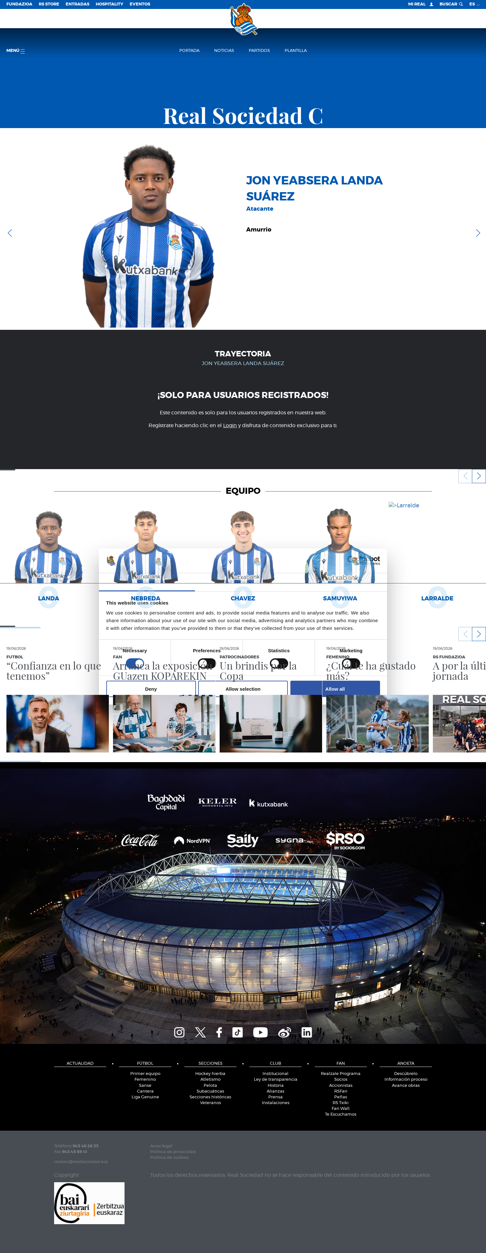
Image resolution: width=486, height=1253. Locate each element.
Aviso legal (161, 1146)
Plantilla (296, 51)
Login (230, 425)
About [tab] (339, 581)
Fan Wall (341, 1109)
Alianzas (275, 1091)
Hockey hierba (210, 1074)
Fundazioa (19, 4)
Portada (189, 51)
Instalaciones (275, 1103)
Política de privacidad (173, 1152)
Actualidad (80, 1064)
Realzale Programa (340, 1074)
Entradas (77, 4)
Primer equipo (145, 1074)
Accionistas (340, 1086)
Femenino (145, 1080)
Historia (276, 1086)
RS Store (49, 4)
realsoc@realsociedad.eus (81, 1162)
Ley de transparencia (275, 1080)
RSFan (340, 1091)
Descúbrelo (405, 1074)
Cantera (145, 1091)
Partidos (259, 51)
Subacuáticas (210, 1091)
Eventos (140, 4)
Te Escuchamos (340, 1114)
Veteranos (210, 1103)
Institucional (275, 1074)
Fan (340, 1064)
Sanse (145, 1086)
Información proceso (406, 1080)
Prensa (275, 1097)
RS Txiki (341, 1103)
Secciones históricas (210, 1097)
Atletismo (210, 1080)
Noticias (224, 51)
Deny (151, 689)
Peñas (340, 1097)
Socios (340, 1080)
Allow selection (242, 689)
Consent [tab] (147, 581)
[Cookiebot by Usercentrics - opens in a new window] (352, 560)
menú (15, 51)
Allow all (335, 689)
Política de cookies (169, 1158)
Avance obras (406, 1086)
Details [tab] (243, 581)
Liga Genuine (145, 1097)
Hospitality (109, 4)
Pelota (210, 1086)
